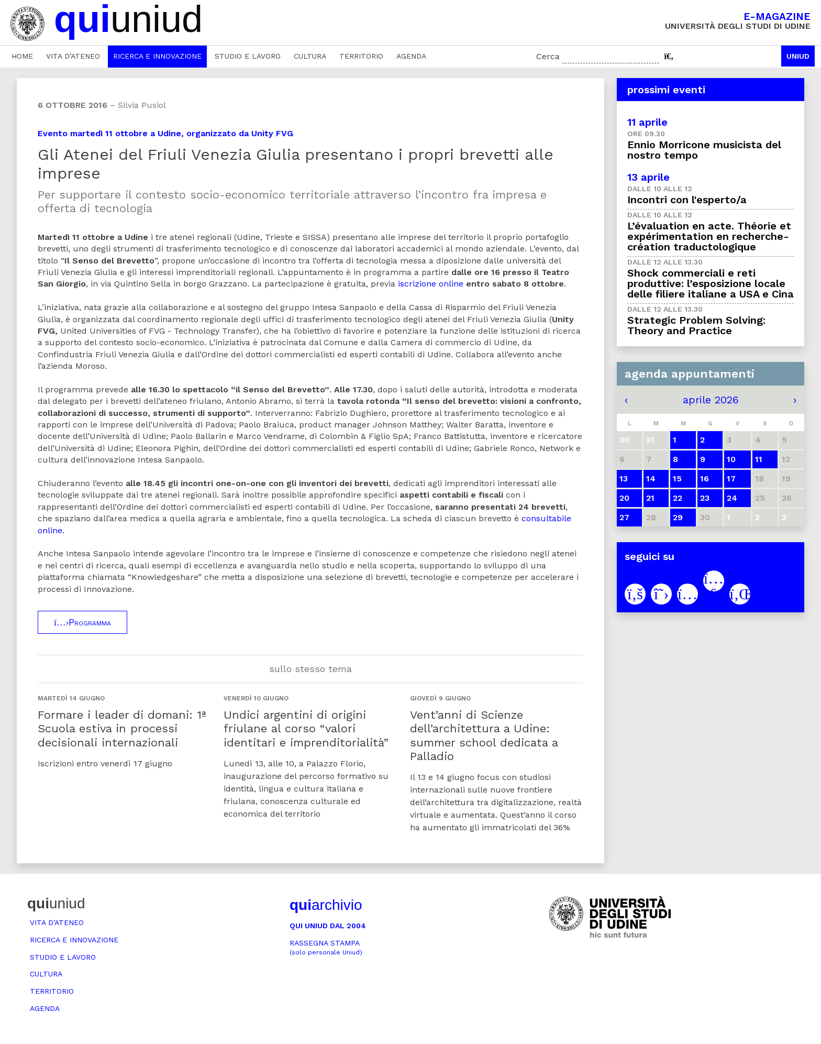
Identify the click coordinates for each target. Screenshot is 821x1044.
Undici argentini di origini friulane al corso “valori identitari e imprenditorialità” (306, 728)
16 (704, 478)
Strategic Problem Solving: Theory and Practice (696, 325)
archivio (326, 905)
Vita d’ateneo (73, 56)
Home (22, 56)
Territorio (361, 56)
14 (651, 478)
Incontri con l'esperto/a (687, 199)
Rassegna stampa (326, 947)
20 (624, 498)
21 (650, 498)
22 (677, 498)
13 (623, 478)
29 (678, 517)
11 (758, 459)
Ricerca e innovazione (157, 56)
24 (732, 498)
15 (677, 478)
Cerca (548, 56)
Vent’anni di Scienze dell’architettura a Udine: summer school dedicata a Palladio (484, 735)
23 (704, 498)
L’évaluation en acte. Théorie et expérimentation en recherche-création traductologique (709, 236)
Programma (82, 622)
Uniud (797, 56)
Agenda (411, 56)
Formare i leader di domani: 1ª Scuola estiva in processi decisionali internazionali (122, 728)
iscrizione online (430, 284)
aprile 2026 (711, 399)
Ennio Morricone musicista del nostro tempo (704, 149)
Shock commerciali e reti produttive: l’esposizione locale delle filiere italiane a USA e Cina (710, 283)
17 (731, 478)
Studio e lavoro (248, 56)
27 (624, 517)
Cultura (310, 56)
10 (731, 459)
